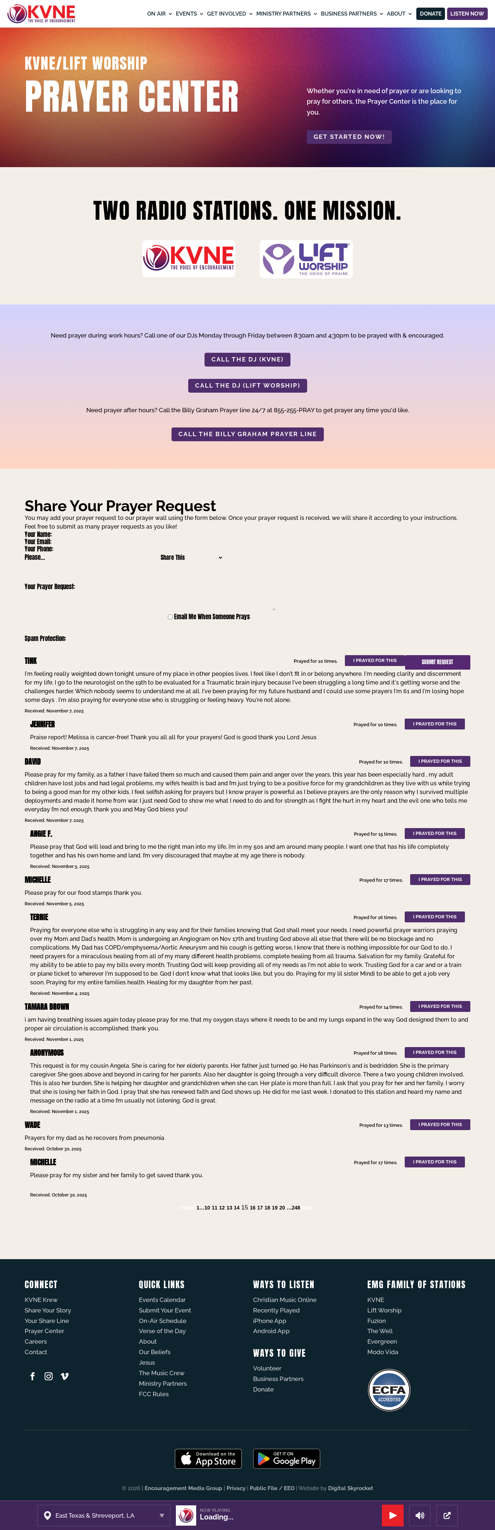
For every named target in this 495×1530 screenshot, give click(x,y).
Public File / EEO (272, 1488)
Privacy (236, 1488)
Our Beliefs (154, 1352)
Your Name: (38, 534)
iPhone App (269, 1320)
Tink (30, 660)
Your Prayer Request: (50, 586)
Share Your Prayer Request (120, 506)
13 (229, 1208)
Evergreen (382, 1341)
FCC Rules (154, 1394)
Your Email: (38, 541)
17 (260, 1208)
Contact (36, 1352)
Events (169, 14)
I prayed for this (375, 660)
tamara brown (47, 1006)
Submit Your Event (165, 1310)
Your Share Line (47, 1320)
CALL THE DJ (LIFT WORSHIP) (247, 385)
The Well (380, 1331)
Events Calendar (162, 1299)
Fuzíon (376, 1320)
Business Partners (332, 14)
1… (201, 1208)
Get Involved (209, 14)
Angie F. (41, 833)
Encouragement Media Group (183, 1488)
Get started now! (349, 136)
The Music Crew (162, 1373)
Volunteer (267, 1368)
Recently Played (276, 1310)
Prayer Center (44, 1331)
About (379, 14)
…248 (293, 1208)
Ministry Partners (266, 14)
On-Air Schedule (162, 1320)
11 (215, 1208)
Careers (36, 1341)
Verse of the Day (162, 1331)
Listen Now (463, 13)
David (33, 761)
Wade (32, 1124)
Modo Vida (382, 1352)
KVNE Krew (41, 1299)
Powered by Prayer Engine (51, 1222)
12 (222, 1208)
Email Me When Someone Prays (212, 616)
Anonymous (46, 1052)
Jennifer (42, 724)
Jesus (147, 1362)
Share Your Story (48, 1310)
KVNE (375, 1299)
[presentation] (198, 639)
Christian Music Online (285, 1299)
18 (268, 1208)
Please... (35, 557)
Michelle (37, 879)
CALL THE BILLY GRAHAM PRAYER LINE (247, 434)
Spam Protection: (45, 638)
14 (237, 1208)
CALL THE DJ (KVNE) (247, 359)
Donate (417, 13)
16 (253, 1208)
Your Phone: (39, 549)
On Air (139, 14)
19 (275, 1208)
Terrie (39, 917)
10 (207, 1208)
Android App (271, 1331)
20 (282, 1208)
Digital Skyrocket (350, 1488)
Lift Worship (384, 1310)
